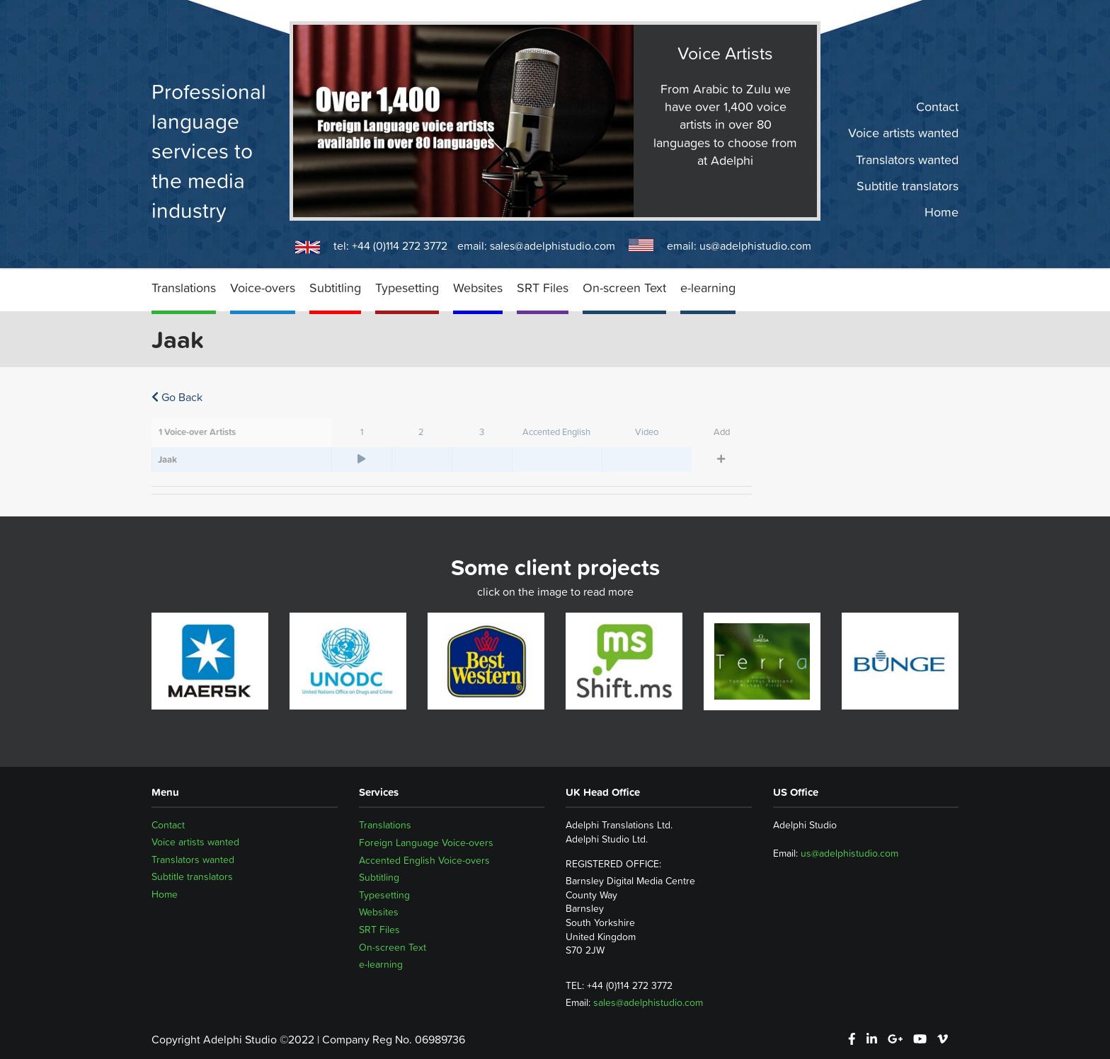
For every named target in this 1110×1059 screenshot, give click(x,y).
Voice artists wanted (903, 133)
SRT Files (542, 287)
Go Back (176, 396)
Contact (937, 107)
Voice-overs (262, 287)
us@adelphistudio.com (755, 245)
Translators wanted (907, 159)
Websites (478, 287)
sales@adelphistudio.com (552, 245)
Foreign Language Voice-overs (426, 842)
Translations (183, 287)
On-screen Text (624, 287)
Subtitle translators (908, 186)
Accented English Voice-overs (424, 860)
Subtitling (335, 287)
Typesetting (407, 287)
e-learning (708, 287)
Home (942, 212)
